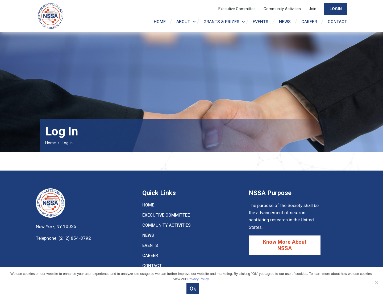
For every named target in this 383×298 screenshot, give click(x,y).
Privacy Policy (198, 279)
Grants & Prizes (221, 21)
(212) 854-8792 (74, 238)
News (285, 21)
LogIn (336, 8)
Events (260, 21)
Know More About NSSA (284, 245)
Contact (337, 21)
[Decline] (376, 282)
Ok (193, 288)
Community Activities (282, 8)
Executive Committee (237, 8)
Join (312, 8)
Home (160, 21)
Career (309, 21)
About (183, 21)
